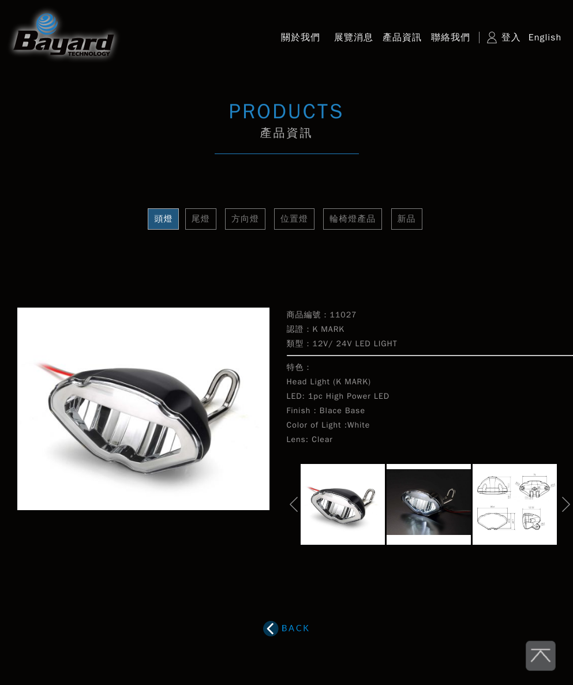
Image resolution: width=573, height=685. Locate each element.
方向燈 (245, 219)
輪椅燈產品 (352, 219)
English (545, 37)
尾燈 (201, 219)
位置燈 (294, 219)
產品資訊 (402, 37)
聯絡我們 (450, 37)
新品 (407, 219)
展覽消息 (353, 37)
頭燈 (163, 219)
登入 (511, 37)
